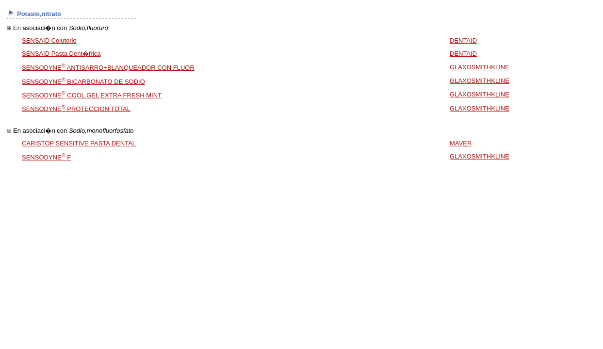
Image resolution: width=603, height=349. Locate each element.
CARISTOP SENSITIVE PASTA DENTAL (79, 143)
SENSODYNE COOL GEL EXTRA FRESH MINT (92, 95)
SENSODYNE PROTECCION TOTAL (76, 108)
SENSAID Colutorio (49, 40)
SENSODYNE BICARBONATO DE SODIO (83, 81)
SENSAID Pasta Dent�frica (61, 53)
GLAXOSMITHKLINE (479, 67)
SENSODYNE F (46, 157)
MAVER (461, 143)
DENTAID (463, 40)
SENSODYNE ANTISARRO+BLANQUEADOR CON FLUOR (108, 67)
